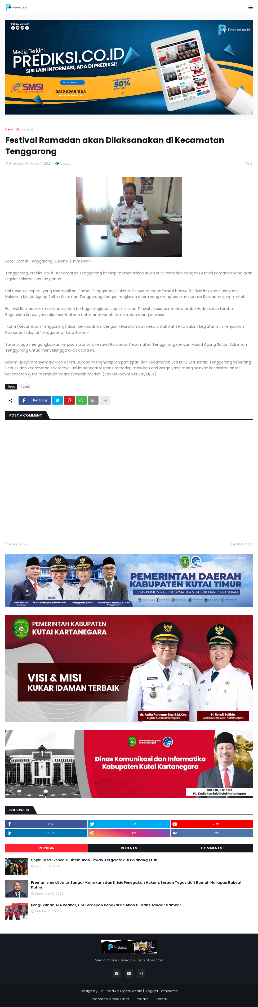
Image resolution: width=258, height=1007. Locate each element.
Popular (47, 848)
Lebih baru (17, 544)
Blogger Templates (161, 990)
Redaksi (142, 998)
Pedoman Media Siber (110, 998)
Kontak (162, 998)
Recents (129, 848)
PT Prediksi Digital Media (121, 990)
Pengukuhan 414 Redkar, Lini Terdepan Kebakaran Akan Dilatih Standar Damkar (106, 905)
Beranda (12, 129)
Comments (211, 848)
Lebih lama (240, 544)
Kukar (28, 129)
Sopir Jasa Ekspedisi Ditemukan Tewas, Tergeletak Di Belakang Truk (94, 860)
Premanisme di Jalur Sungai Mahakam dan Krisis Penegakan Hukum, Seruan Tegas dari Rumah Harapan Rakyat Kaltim (136, 885)
